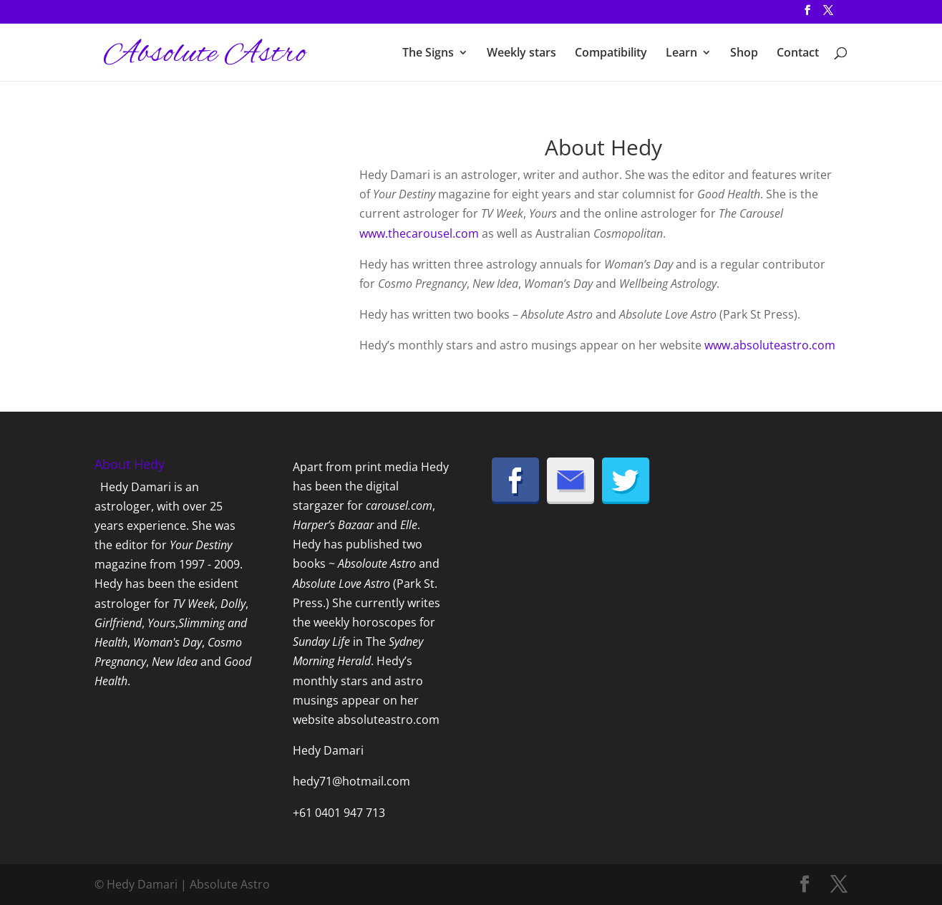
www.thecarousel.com (419, 233)
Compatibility (611, 53)
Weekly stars (521, 53)
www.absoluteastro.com (769, 345)
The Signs (428, 53)
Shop (744, 53)
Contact (798, 53)
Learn (681, 53)
